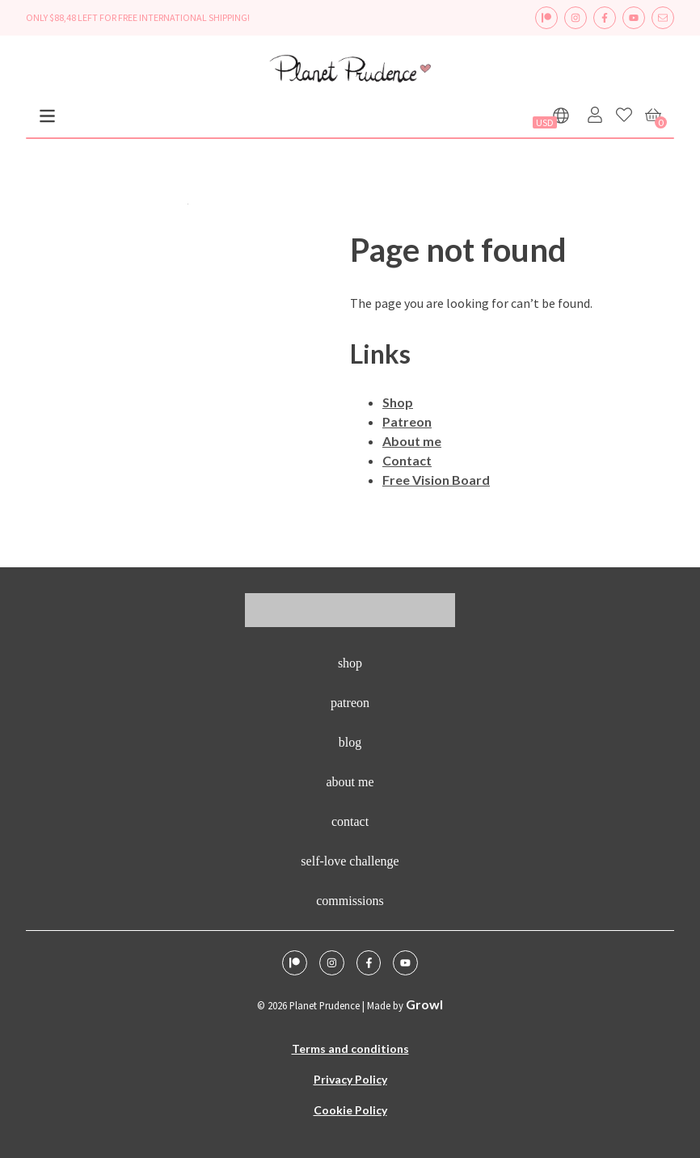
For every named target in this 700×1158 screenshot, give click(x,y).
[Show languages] (561, 115)
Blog (350, 742)
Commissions (350, 900)
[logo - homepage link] (350, 71)
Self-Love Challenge (349, 861)
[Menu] (47, 115)
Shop (397, 402)
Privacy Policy (350, 1079)
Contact (407, 460)
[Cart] (653, 115)
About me (411, 440)
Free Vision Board (436, 479)
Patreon (407, 421)
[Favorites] (624, 115)
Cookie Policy (350, 1110)
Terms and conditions (350, 1048)
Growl (424, 1004)
